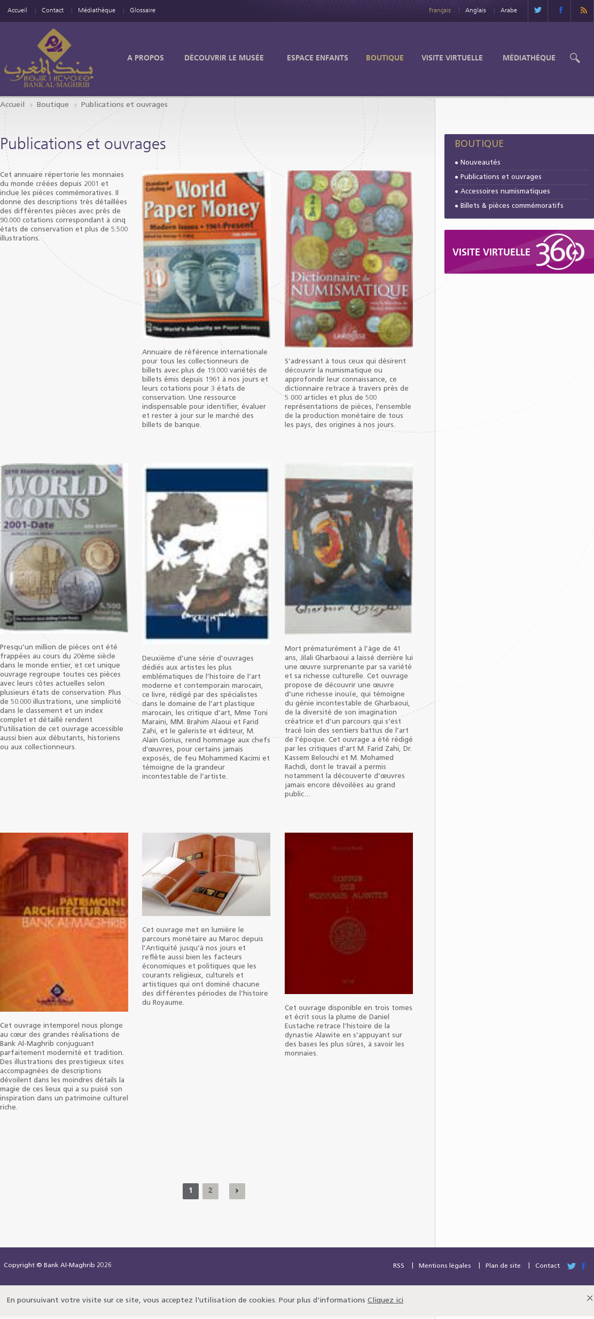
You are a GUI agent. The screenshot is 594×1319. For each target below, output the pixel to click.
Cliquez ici (385, 1301)
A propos (145, 58)
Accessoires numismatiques (505, 191)
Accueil (17, 10)
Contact (53, 10)
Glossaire (142, 10)
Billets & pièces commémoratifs (512, 206)
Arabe (509, 10)
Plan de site (503, 1266)
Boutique (385, 58)
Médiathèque (96, 10)
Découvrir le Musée (224, 58)
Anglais (475, 10)
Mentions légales (445, 1266)
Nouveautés (480, 162)
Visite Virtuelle (452, 58)
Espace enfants (317, 58)
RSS (398, 1266)
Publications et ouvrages (501, 177)
